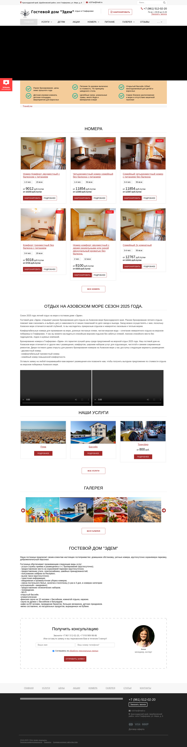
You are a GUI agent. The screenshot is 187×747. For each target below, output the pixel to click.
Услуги (45, 22)
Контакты (145, 688)
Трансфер (143, 444)
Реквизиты (47, 742)
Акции (76, 22)
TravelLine (27, 106)
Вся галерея (93, 531)
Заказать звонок (159, 14)
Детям (61, 22)
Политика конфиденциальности (31, 742)
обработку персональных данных (83, 651)
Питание (110, 22)
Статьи (127, 688)
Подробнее (49, 198)
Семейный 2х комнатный (137, 245)
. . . (158, 22)
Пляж (43, 447)
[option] (42, 509)
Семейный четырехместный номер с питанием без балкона (143, 175)
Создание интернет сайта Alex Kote (65, 742)
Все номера (93, 289)
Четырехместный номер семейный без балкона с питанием (93, 175)
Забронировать (120, 12)
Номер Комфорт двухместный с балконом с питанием (41, 175)
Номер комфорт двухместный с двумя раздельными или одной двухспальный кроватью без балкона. (91, 249)
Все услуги (93, 471)
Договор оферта (136, 729)
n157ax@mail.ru (95, 2)
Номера (92, 22)
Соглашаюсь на (76, 651)
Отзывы (144, 22)
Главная (29, 22)
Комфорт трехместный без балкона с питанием (38, 246)
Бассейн (93, 447)
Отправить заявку (75, 659)
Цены (61, 688)
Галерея (127, 22)
